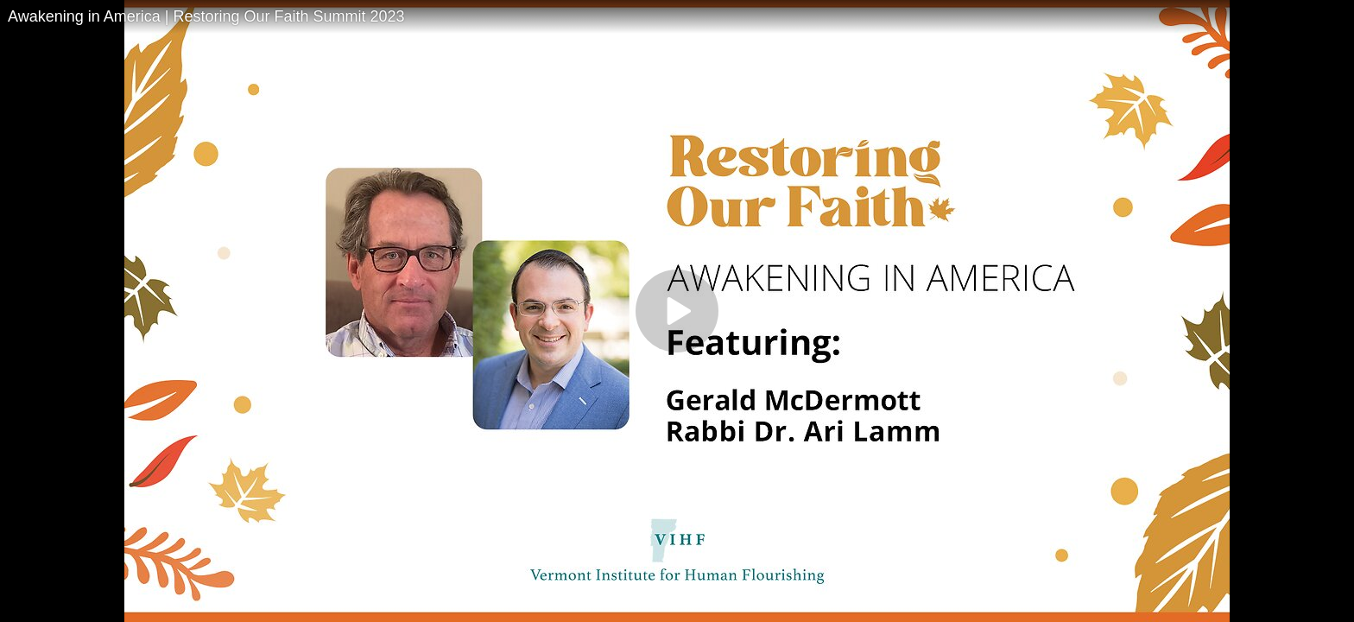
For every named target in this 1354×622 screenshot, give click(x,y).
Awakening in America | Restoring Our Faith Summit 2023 (206, 16)
